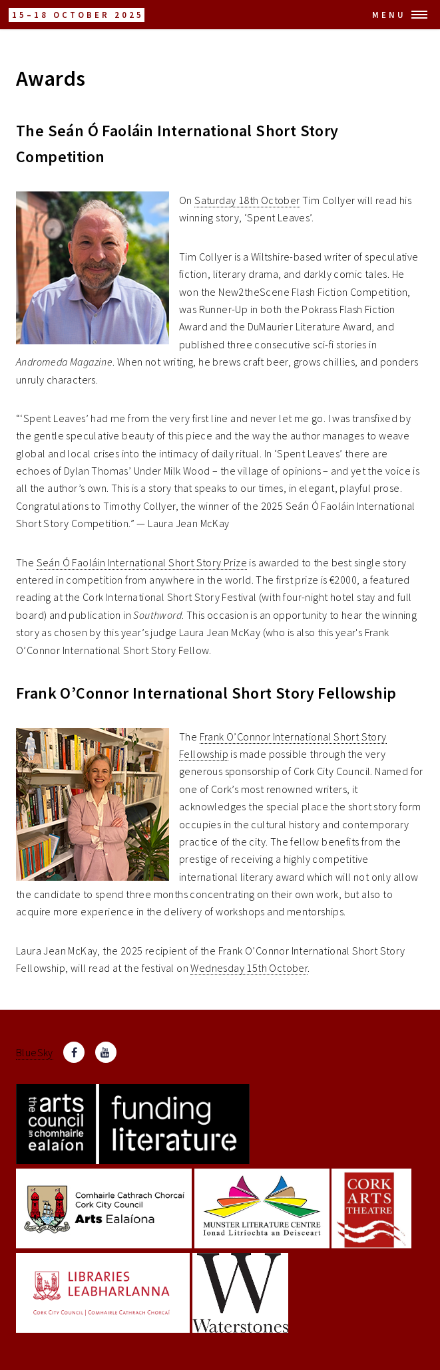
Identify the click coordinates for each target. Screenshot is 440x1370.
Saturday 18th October (247, 200)
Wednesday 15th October (249, 967)
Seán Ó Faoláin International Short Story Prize (142, 562)
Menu (389, 14)
